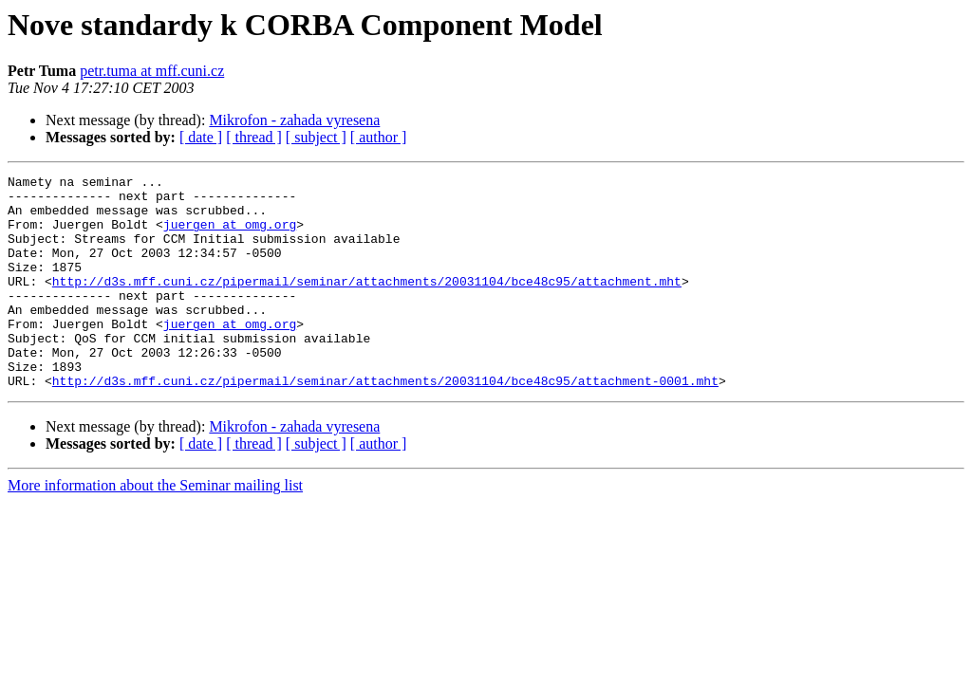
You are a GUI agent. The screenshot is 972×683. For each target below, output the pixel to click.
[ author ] (378, 137)
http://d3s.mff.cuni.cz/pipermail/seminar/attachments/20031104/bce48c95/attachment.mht (367, 303)
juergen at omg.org (229, 235)
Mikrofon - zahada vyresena (294, 120)
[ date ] (200, 137)
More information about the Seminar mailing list (155, 528)
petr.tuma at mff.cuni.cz (152, 71)
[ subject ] (316, 137)
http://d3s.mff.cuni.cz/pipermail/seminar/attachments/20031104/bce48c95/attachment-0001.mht (385, 423)
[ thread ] (254, 137)
